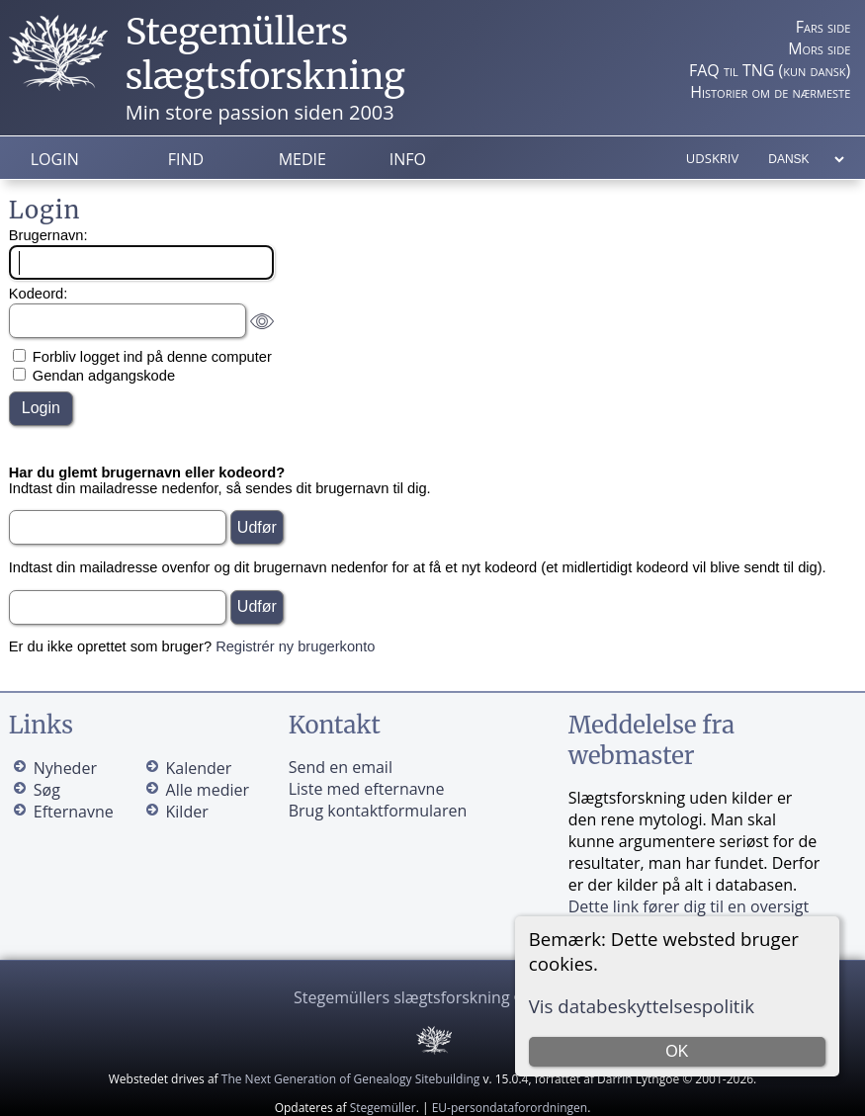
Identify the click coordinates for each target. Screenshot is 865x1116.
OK (676, 1051)
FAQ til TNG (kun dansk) (769, 70)
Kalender (199, 768)
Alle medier (207, 790)
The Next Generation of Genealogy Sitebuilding (350, 1079)
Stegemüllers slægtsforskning (265, 54)
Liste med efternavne (367, 789)
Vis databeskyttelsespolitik (641, 1005)
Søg (47, 790)
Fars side (823, 27)
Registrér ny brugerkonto (295, 646)
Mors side (819, 48)
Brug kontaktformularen (378, 810)
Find (186, 159)
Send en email (340, 767)
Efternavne (74, 811)
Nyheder (65, 768)
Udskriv (712, 158)
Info (407, 159)
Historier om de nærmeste (770, 92)
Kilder (187, 811)
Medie (302, 159)
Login (55, 159)
